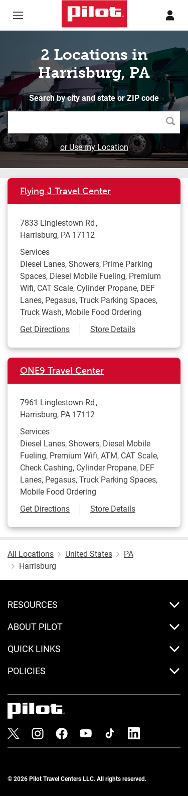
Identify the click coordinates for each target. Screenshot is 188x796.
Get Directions (45, 329)
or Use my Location (94, 146)
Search (173, 122)
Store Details (112, 329)
